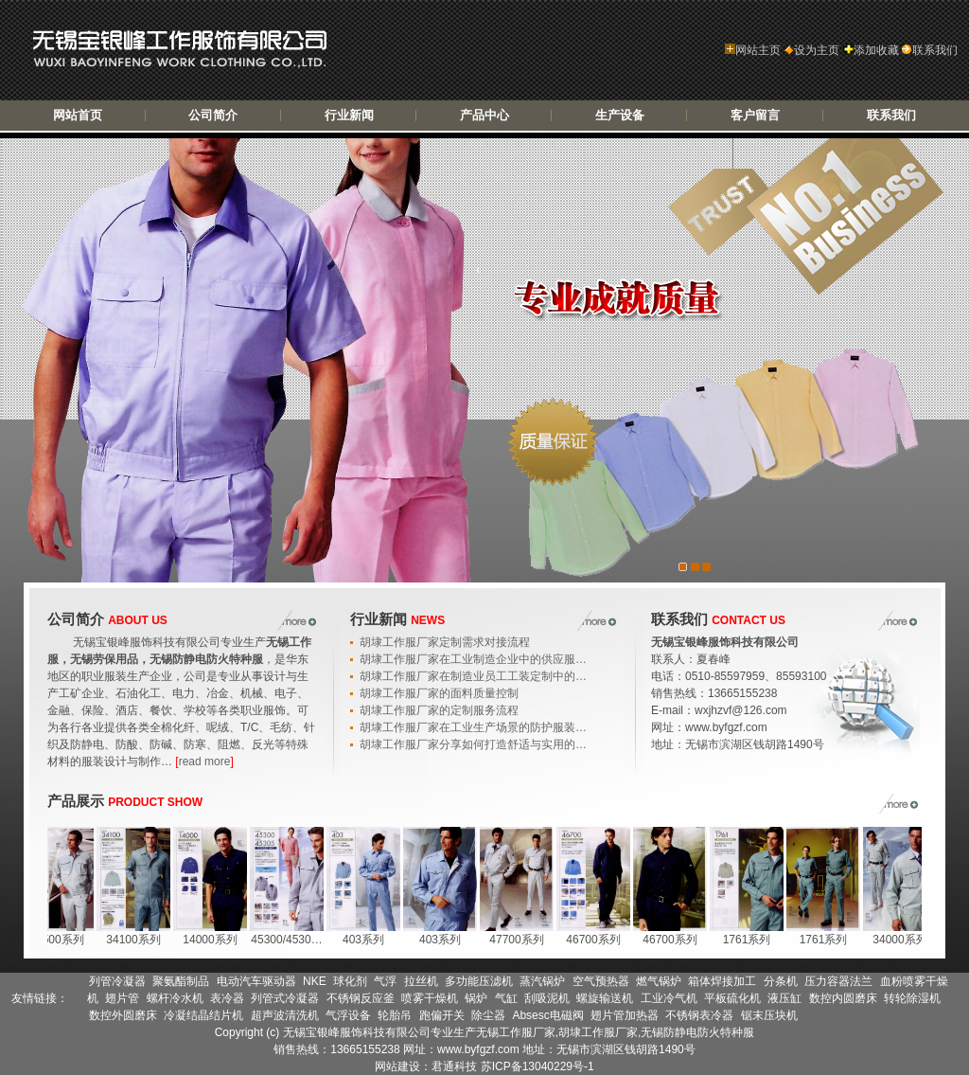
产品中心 (484, 115)
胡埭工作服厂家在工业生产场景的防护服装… (473, 727)
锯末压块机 (769, 1015)
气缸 (506, 998)
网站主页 (753, 50)
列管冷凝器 (117, 981)
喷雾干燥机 (429, 998)
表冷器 (227, 998)
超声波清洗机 (285, 1015)
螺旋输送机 (604, 998)
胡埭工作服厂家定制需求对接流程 (445, 642)
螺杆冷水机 (175, 998)
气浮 (385, 981)
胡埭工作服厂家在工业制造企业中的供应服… (473, 659)
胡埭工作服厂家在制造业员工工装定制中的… (473, 676)
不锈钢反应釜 (360, 998)
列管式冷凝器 (285, 998)
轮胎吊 (395, 1015)
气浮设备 (348, 1015)
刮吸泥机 (547, 998)
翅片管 (122, 998)
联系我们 (930, 50)
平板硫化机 (732, 998)
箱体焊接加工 (722, 981)
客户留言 (755, 115)
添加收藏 (871, 50)
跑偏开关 (442, 1015)
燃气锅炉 (658, 981)
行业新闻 (349, 115)
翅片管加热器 (624, 1015)
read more (205, 761)
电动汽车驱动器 (256, 981)
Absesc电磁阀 (547, 1015)
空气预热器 (601, 981)
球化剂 (350, 981)
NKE (314, 981)
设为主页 (811, 50)
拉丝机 (421, 981)
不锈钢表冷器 (699, 1015)
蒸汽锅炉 (542, 981)
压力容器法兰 (838, 981)
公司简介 (213, 115)
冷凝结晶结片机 (203, 1015)
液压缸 (784, 998)
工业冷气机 (669, 998)
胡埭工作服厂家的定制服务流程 (439, 710)
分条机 (781, 981)
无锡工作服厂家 (515, 1032)
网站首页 (77, 115)
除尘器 (488, 1015)
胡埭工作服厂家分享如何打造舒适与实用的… (473, 744)
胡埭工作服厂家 (598, 1032)
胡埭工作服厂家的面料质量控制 (439, 693)
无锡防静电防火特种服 (697, 1032)
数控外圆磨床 (123, 1015)
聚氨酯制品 (180, 981)
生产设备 (619, 115)
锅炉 (476, 998)
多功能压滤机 (479, 981)
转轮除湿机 (912, 998)
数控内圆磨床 (843, 998)
